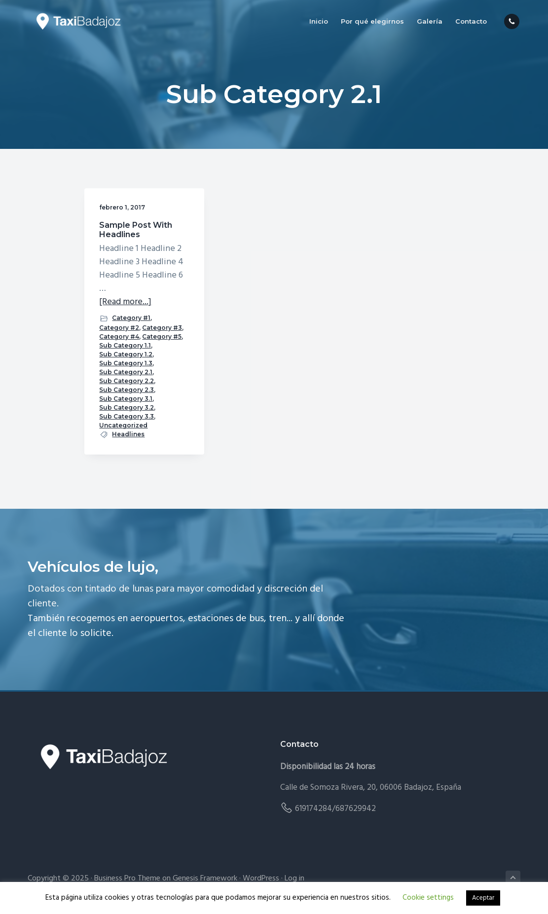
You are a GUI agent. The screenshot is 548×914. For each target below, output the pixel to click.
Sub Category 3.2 (126, 407)
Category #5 (162, 336)
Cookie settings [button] (428, 898)
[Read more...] (125, 302)
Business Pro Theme (127, 878)
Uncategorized (123, 425)
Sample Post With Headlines (135, 229)
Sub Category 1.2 (125, 354)
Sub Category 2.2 (126, 381)
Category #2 (119, 327)
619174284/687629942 (335, 808)
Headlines (128, 434)
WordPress (261, 878)
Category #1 (131, 317)
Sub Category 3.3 (126, 416)
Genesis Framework (205, 878)
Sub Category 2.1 (125, 372)
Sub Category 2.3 (126, 389)
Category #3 (162, 327)
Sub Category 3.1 (125, 398)
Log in (294, 878)
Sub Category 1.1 (125, 345)
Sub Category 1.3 (125, 363)
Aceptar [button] (483, 898)
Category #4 (119, 336)
